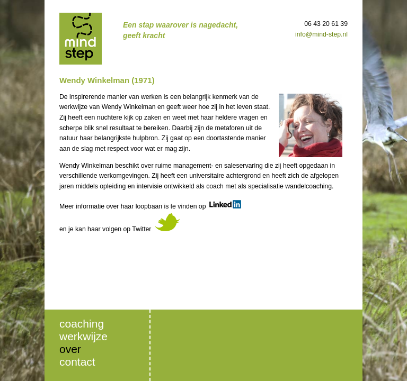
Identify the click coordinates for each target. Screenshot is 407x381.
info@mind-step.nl (321, 34)
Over (70, 349)
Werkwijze (83, 336)
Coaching (81, 324)
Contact (77, 362)
